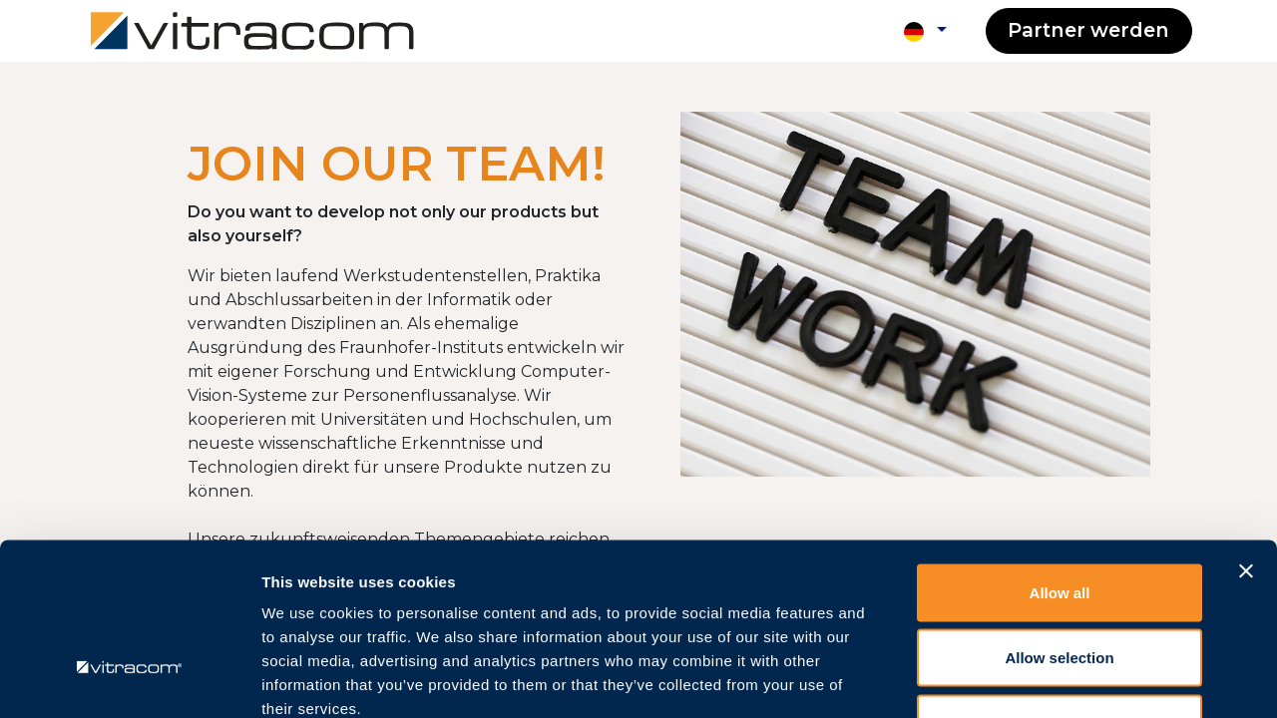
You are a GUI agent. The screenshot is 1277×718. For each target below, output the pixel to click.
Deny (1060, 586)
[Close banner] (1246, 435)
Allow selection (1059, 522)
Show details (1047, 678)
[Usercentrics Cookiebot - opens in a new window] (129, 679)
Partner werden (1088, 30)
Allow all (1060, 456)
